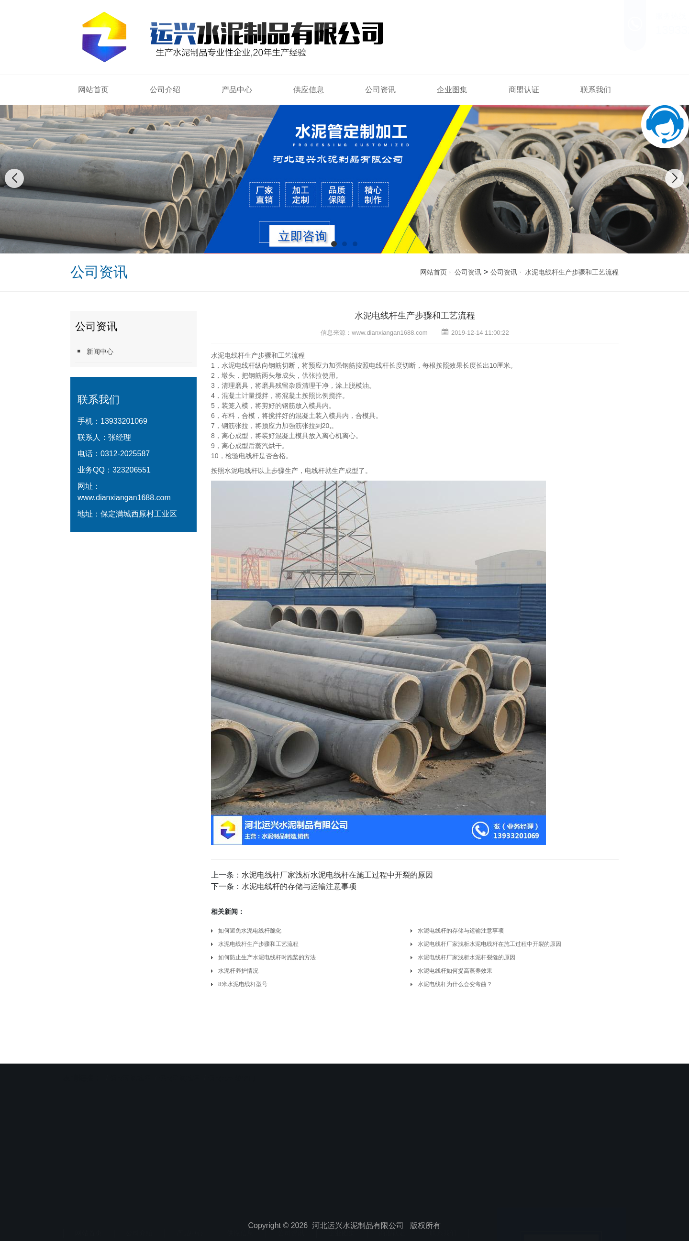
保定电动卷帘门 (231, 1069)
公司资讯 (380, 90)
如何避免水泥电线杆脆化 (249, 930)
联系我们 (595, 90)
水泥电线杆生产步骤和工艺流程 (572, 272)
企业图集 (452, 90)
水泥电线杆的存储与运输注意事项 (299, 886)
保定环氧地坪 (130, 1069)
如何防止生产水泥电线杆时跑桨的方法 (267, 957)
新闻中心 (94, 351)
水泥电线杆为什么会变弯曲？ (455, 984)
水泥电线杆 (227, 355)
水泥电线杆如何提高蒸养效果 (455, 970)
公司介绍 (165, 90)
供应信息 (308, 90)
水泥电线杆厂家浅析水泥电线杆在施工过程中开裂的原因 (337, 875)
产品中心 (237, 90)
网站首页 (93, 90)
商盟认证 (524, 90)
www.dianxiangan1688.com (124, 498)
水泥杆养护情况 (238, 970)
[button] (334, 244)
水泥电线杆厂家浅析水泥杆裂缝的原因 (466, 957)
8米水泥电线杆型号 (242, 984)
